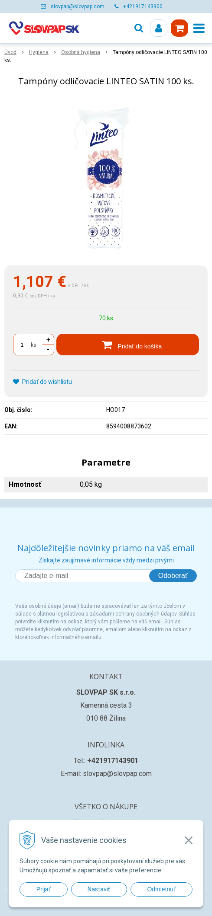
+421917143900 (143, 6)
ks (33, 345)
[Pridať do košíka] (127, 344)
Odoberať (173, 575)
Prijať (43, 889)
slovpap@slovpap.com (77, 6)
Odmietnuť (161, 889)
